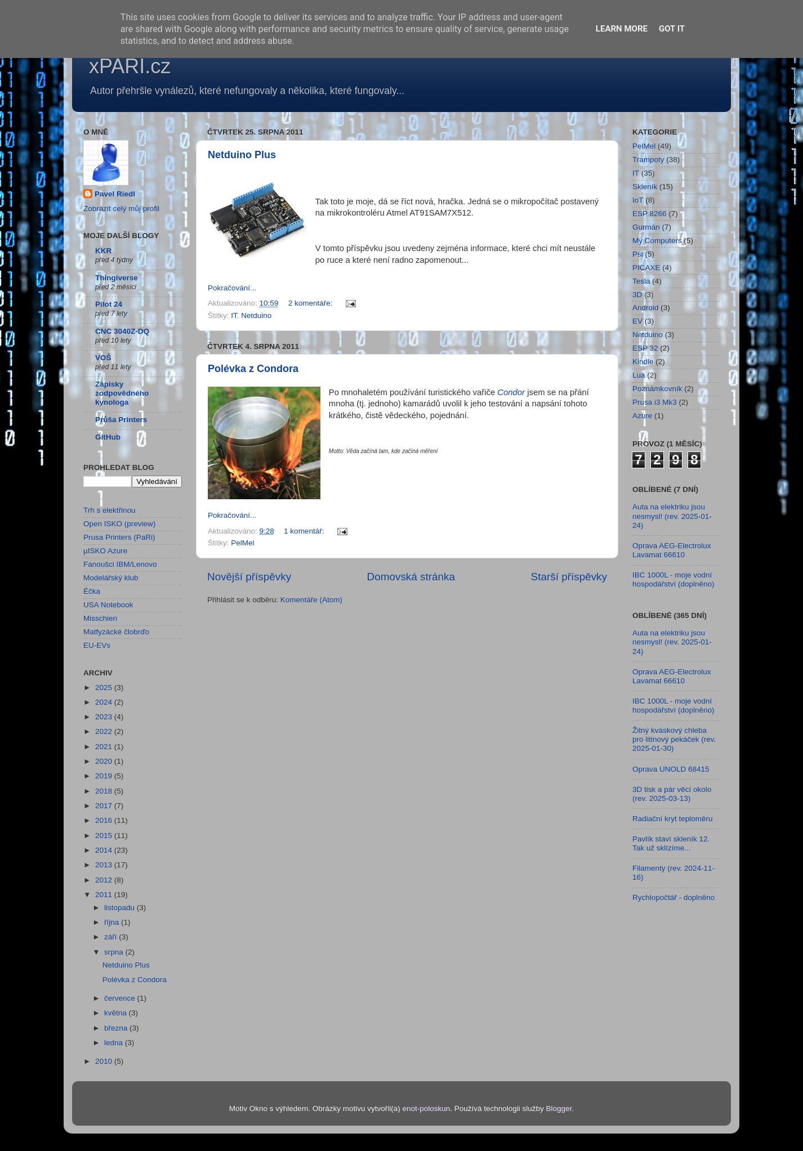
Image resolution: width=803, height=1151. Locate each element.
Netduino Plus (242, 154)
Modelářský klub (111, 578)
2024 (104, 702)
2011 (104, 894)
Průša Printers (121, 419)
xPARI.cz (130, 66)
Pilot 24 (108, 304)
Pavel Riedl (115, 194)
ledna (114, 1042)
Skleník (644, 186)
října (112, 922)
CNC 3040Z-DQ (122, 331)
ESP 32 (645, 348)
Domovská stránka (411, 577)
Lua (638, 375)
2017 (104, 805)
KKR (103, 251)
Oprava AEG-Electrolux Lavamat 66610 (671, 550)
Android (645, 307)
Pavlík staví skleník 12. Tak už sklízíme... (671, 843)
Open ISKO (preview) (119, 523)
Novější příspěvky (249, 577)
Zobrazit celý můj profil (121, 208)
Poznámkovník (657, 388)
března (117, 1028)
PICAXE (646, 267)
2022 (104, 731)
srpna (115, 952)
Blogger (559, 1108)
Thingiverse (116, 278)
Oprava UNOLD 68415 (671, 769)
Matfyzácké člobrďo (116, 632)
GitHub (108, 437)
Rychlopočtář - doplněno (673, 897)
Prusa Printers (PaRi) (119, 537)
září (111, 937)
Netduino (256, 315)
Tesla (641, 281)
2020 (104, 761)
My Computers (657, 240)
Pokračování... (232, 288)
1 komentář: (305, 531)
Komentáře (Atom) (311, 599)
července (120, 998)
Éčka (91, 591)
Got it (672, 29)
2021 (104, 746)
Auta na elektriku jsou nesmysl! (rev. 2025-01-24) (672, 516)
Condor (511, 392)
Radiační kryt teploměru (672, 818)
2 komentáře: (311, 303)
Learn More (622, 29)
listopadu (120, 907)
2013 (104, 865)
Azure (642, 415)
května (116, 1013)
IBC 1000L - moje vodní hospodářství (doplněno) (673, 579)
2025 (104, 687)
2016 (104, 820)
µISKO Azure (105, 551)
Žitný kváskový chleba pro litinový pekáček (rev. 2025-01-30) (674, 739)
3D (637, 294)
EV (637, 321)
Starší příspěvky (569, 577)
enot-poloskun (426, 1108)
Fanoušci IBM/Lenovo (120, 564)
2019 (104, 776)
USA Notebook (108, 605)
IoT (638, 200)
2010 (104, 1061)
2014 (104, 850)
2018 (104, 791)
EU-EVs (96, 645)
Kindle (643, 361)
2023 (104, 717)
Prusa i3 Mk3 (654, 402)
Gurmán (646, 227)
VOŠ (103, 357)
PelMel (242, 543)
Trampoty (648, 159)
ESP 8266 (649, 213)
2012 (104, 880)
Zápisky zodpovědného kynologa (122, 393)
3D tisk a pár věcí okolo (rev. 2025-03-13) (671, 794)
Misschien (100, 618)
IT (234, 315)
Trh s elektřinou (109, 510)
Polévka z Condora (253, 368)
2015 (104, 835)
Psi (637, 254)
